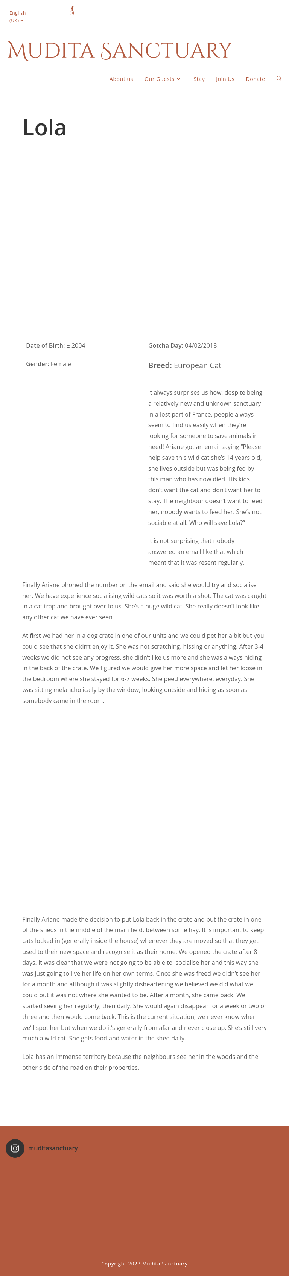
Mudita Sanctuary (119, 51)
